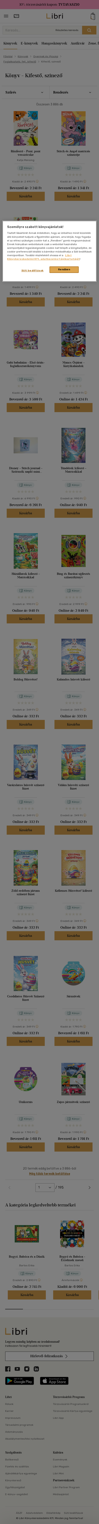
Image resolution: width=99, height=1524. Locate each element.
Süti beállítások (32, 270)
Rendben (64, 269)
